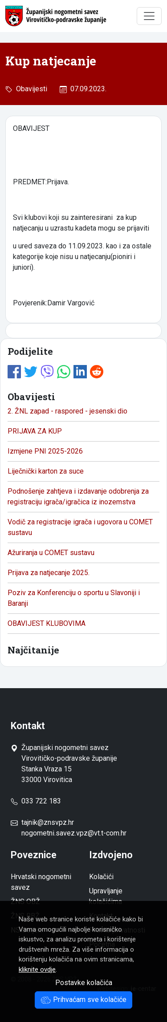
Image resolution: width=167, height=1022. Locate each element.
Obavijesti (29, 89)
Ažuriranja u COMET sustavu (51, 552)
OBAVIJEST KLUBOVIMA (47, 623)
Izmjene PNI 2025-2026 (45, 451)
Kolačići (101, 876)
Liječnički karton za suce (46, 471)
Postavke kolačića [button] (83, 982)
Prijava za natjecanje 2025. (49, 572)
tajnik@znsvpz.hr (47, 822)
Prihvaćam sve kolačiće (83, 999)
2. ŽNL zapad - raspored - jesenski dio (67, 411)
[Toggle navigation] (149, 16)
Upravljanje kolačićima (105, 896)
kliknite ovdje (37, 969)
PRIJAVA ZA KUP (35, 431)
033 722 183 (36, 801)
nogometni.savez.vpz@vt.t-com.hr (73, 833)
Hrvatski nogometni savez (41, 882)
